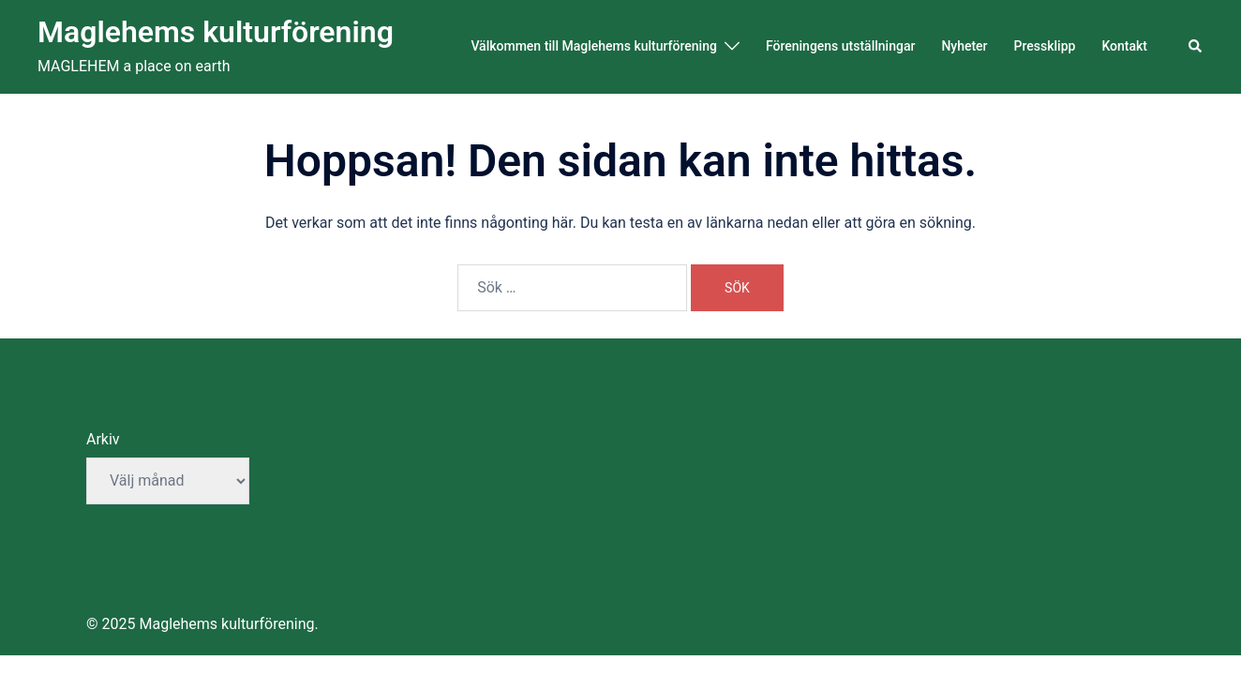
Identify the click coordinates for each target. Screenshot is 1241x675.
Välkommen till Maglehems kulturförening (594, 45)
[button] (1196, 46)
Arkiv (103, 439)
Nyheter (964, 45)
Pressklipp (1045, 45)
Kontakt (1124, 45)
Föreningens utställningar (840, 45)
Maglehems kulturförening (215, 32)
